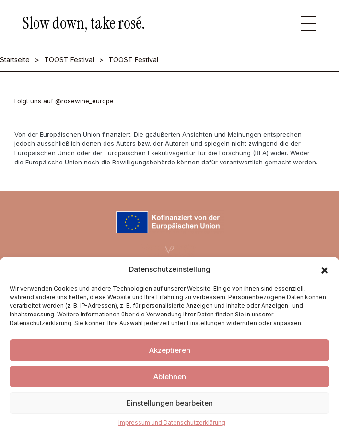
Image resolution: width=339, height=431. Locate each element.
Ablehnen (169, 382)
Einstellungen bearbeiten (170, 409)
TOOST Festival (69, 60)
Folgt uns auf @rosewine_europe (64, 101)
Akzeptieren (169, 356)
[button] (324, 275)
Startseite (15, 60)
